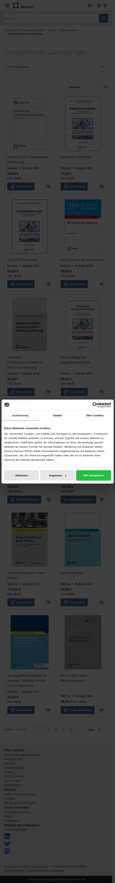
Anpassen (57, 475)
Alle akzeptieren (93, 475)
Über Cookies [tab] (95, 415)
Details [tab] (57, 415)
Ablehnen (21, 475)
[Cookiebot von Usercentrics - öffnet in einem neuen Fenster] (95, 405)
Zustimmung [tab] (20, 415)
